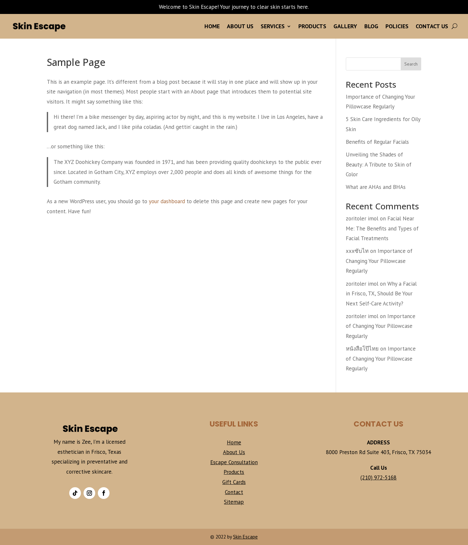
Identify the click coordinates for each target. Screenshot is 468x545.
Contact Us (432, 26)
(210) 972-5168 (378, 477)
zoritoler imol (362, 218)
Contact (234, 492)
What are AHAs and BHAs (376, 187)
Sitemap (234, 501)
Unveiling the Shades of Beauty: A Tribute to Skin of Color (378, 164)
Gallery (345, 26)
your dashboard (167, 201)
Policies (397, 26)
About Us (240, 26)
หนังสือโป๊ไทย (362, 348)
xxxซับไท (357, 250)
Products (312, 26)
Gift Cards (234, 482)
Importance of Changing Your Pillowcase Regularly (379, 260)
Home (212, 26)
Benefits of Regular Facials (377, 141)
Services (273, 26)
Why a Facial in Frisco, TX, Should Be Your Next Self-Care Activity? (381, 293)
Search (411, 64)
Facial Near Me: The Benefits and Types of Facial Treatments (382, 228)
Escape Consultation (234, 462)
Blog (371, 26)
